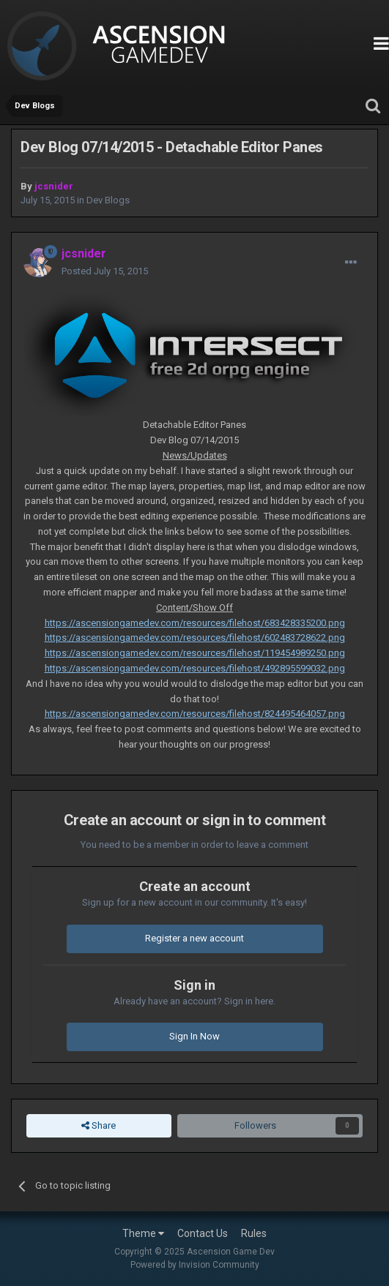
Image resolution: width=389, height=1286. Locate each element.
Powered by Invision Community (194, 1265)
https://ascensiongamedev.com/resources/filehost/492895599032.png (195, 668)
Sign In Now (194, 1036)
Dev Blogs (108, 200)
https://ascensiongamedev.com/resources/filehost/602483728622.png (195, 637)
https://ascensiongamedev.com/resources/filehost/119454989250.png (195, 652)
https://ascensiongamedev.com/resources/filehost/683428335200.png (195, 622)
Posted (105, 271)
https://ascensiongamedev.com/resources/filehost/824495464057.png (195, 713)
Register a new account (194, 938)
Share (98, 1126)
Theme (143, 1233)
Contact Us (202, 1233)
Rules (254, 1233)
